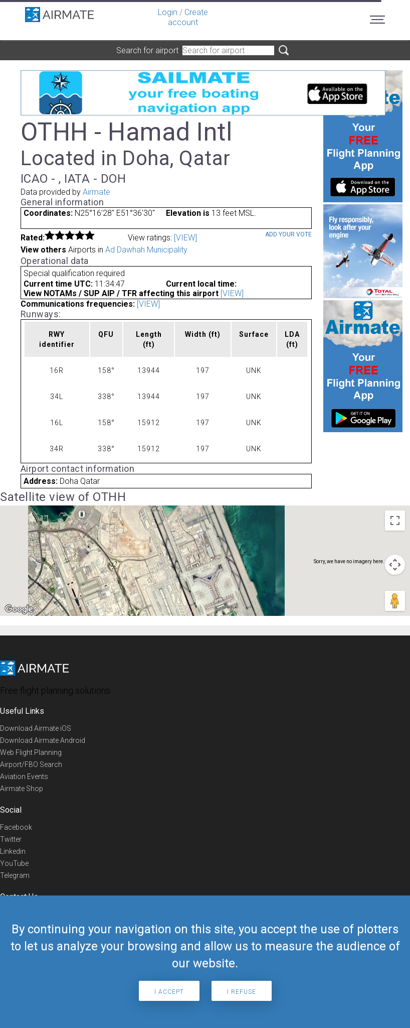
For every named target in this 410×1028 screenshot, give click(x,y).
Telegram (15, 875)
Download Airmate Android (42, 740)
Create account (188, 17)
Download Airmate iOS (35, 728)
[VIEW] (185, 237)
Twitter (11, 839)
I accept (169, 991)
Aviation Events (24, 777)
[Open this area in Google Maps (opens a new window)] (19, 609)
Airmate (96, 192)
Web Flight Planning (31, 752)
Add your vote (288, 234)
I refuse (241, 991)
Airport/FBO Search (31, 764)
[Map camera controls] (395, 565)
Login (167, 12)
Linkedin (13, 851)
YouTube (14, 863)
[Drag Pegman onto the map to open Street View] (395, 601)
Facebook (16, 827)
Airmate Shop (21, 789)
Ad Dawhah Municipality (146, 249)
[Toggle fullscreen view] (395, 520)
